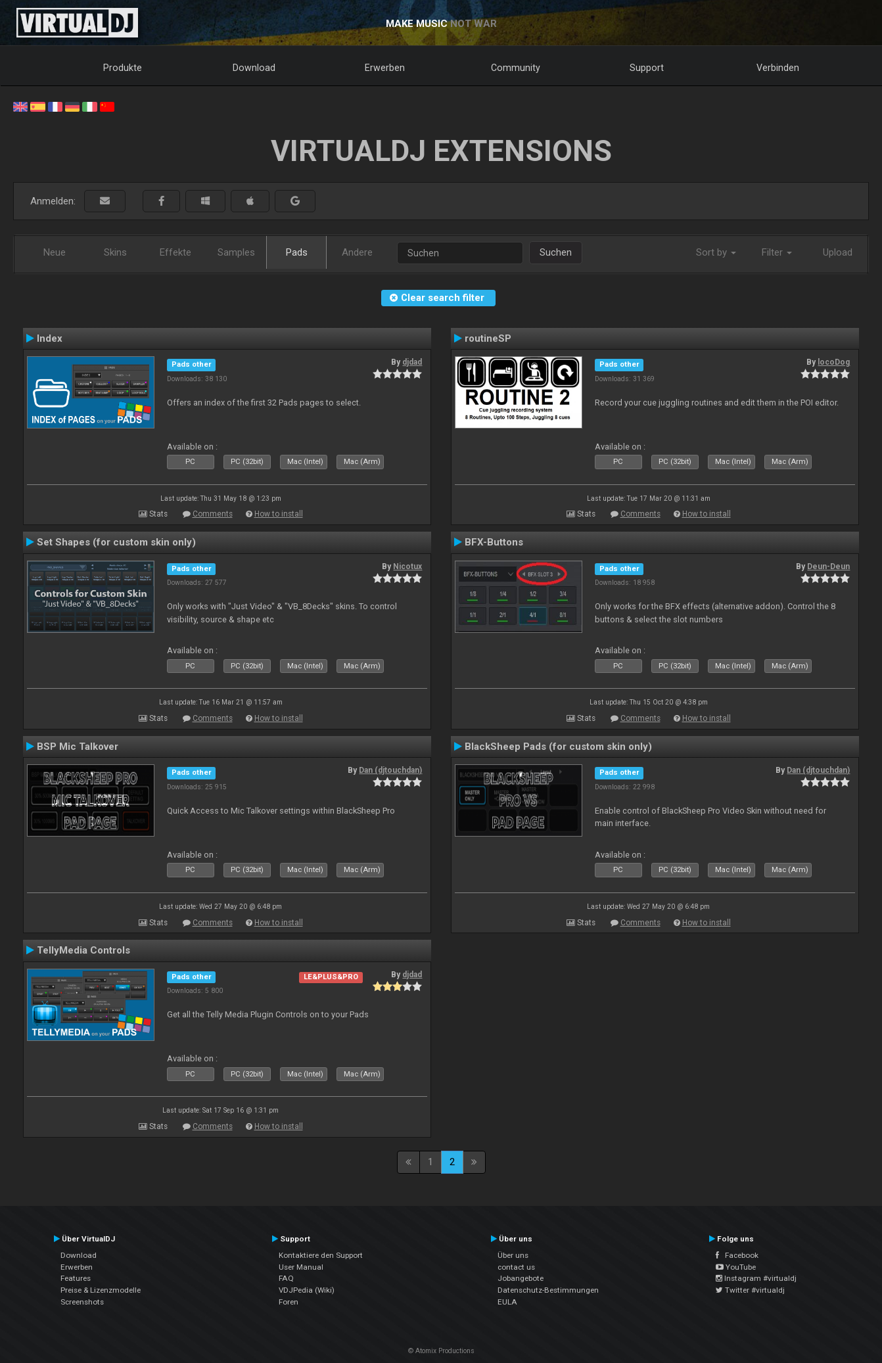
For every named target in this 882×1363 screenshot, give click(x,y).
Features (75, 1278)
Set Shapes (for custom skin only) (116, 542)
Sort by (716, 252)
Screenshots (82, 1301)
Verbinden (777, 67)
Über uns (513, 1255)
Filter (777, 252)
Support (647, 67)
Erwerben (385, 67)
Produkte (122, 67)
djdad (412, 362)
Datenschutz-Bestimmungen (548, 1290)
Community (515, 67)
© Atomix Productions (441, 1351)
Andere (357, 252)
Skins (115, 252)
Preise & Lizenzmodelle (100, 1290)
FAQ (286, 1278)
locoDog (834, 362)
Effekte (175, 252)
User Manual (301, 1267)
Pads (297, 252)
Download (254, 67)
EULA (507, 1301)
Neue (54, 252)
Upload (837, 252)
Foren (288, 1301)
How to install (278, 514)
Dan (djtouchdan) (390, 770)
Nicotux (407, 566)
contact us (516, 1267)
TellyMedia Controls (83, 950)
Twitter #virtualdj (750, 1290)
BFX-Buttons (494, 542)
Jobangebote (521, 1278)
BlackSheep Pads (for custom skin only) (558, 746)
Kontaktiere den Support (321, 1255)
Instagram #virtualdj (756, 1278)
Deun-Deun (828, 566)
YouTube (736, 1267)
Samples (236, 252)
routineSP (488, 338)
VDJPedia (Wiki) (307, 1290)
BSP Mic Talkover (77, 746)
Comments (213, 514)
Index (49, 338)
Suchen (556, 252)
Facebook (737, 1255)
